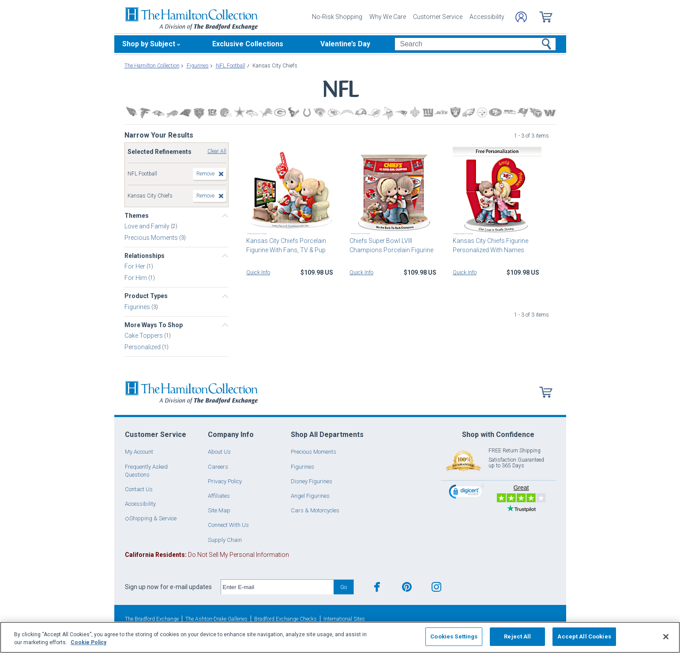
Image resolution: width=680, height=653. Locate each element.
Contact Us (139, 489)
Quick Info (258, 272)
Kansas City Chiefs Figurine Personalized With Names (490, 245)
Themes (136, 215)
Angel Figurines (310, 496)
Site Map (219, 510)
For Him (136, 277)
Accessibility (487, 16)
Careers (218, 466)
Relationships (144, 255)
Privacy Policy (225, 481)
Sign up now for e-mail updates (168, 587)
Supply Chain (225, 540)
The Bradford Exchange (152, 619)
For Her (135, 266)
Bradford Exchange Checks (285, 619)
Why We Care (387, 16)
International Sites (344, 619)
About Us (219, 451)
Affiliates (219, 496)
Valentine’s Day (345, 44)
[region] (340, 637)
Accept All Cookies (584, 636)
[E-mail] (277, 587)
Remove (205, 174)
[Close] (666, 636)
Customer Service (437, 16)
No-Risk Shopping (337, 16)
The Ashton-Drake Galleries (216, 619)
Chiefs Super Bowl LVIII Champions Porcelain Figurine (391, 245)
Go (343, 587)
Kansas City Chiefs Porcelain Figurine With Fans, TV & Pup (286, 245)
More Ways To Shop (153, 324)
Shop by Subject (148, 44)
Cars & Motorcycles (315, 510)
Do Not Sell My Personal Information (207, 554)
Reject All (517, 636)
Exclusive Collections (247, 44)
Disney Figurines (311, 481)
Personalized (143, 347)
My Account (139, 451)
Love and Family (147, 226)
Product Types (146, 295)
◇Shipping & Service (151, 518)
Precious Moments (151, 237)
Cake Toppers (144, 335)
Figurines (137, 306)
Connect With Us (228, 525)
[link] (466, 492)
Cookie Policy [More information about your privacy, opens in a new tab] (88, 642)
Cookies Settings (453, 636)
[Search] (475, 44)
